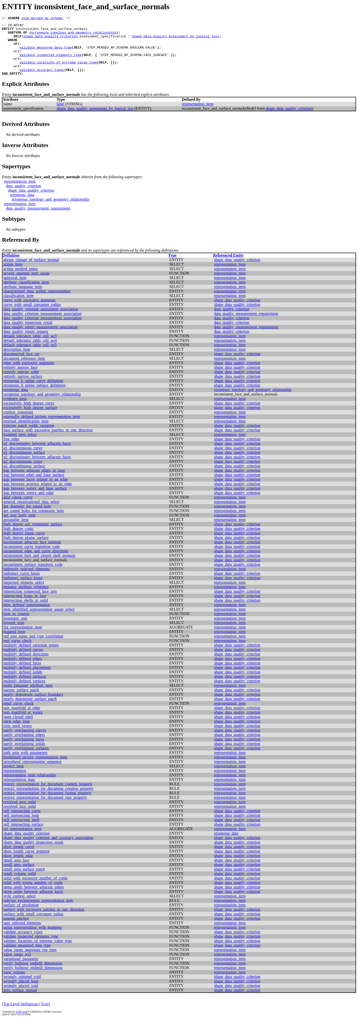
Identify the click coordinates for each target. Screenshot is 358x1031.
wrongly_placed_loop (20, 992)
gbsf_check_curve (17, 508)
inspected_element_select (23, 593)
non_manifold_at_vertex (23, 723)
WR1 (16, 49)
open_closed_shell (18, 728)
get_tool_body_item (19, 526)
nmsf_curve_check (18, 714)
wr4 (16, 75)
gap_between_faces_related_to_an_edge (35, 490)
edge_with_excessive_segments (28, 374)
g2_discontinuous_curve (22, 472)
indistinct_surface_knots (22, 589)
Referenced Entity (228, 266)
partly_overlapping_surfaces (26, 759)
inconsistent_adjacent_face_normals (32, 553)
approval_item (14, 289)
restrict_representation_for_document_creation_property (48, 800)
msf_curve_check (17, 652)
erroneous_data (22, 206)
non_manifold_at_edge (21, 719)
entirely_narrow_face (20, 378)
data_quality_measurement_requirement (38, 219)
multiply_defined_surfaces (24, 688)
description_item (16, 360)
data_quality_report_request (25, 343)
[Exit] (45, 1015)
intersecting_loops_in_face (24, 607)
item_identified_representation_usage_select (38, 620)
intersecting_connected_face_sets (30, 602)
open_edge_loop (16, 732)
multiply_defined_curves (23, 661)
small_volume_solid (19, 885)
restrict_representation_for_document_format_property (47, 804)
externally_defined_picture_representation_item (41, 428)
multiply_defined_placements (27, 679)
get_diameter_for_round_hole (27, 517)
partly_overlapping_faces (23, 750)
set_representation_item (22, 840)
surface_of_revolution (21, 916)
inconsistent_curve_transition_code (31, 558)
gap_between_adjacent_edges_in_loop (34, 481)
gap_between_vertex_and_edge (28, 504)
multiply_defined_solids (22, 683)
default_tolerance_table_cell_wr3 (30, 347)
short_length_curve (18, 858)
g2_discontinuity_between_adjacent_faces (37, 468)
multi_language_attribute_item (27, 696)
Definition (10, 266)
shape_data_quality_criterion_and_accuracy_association (48, 849)
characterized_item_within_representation (36, 302)
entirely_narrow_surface (22, 387)
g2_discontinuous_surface (24, 477)
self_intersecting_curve (22, 822)
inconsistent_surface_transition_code (32, 575)
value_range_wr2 (17, 965)
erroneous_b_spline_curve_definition (33, 392)
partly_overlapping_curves (24, 741)
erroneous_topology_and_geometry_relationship (73, 35)
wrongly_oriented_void (22, 988)
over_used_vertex (17, 737)
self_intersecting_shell (21, 831)
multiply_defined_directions (25, 665)
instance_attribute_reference (25, 598)
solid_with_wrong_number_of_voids (32, 894)
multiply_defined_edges (22, 670)
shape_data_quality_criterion (50, 40)
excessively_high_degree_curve (28, 414)
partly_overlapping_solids (24, 755)
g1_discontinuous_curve (22, 459)
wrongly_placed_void (20, 997)
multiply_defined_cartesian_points (31, 656)
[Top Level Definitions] (21, 1015)
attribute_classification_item (26, 293)
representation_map (19, 791)
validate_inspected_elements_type (50, 62)
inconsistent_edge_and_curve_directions (35, 562)
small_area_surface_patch (24, 880)
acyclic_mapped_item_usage (26, 284)
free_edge (11, 450)
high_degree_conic (18, 540)
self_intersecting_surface (23, 835)
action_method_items (20, 280)
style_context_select (19, 907)
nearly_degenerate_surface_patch (30, 710)
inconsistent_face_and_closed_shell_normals (39, 567)
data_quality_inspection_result (27, 334)
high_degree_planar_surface (25, 549)
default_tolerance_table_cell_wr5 (30, 356)
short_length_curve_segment (26, 862)
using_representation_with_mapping (32, 938)
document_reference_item (24, 369)
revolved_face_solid (19, 817)
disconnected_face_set (21, 365)
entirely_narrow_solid (21, 383)
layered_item (13, 634)
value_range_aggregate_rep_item (29, 961)
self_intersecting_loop (21, 826)
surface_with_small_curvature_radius (33, 925)
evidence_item (15, 410)
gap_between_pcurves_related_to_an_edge (37, 495)
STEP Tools (22, 1023)
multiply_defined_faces (22, 674)
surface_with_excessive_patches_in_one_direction (43, 920)
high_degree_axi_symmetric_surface (32, 535)
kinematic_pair (15, 629)
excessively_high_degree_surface (30, 419)
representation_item (197, 115)
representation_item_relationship (29, 786)
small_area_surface (18, 876)
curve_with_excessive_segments (29, 311)
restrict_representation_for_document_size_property (45, 808)
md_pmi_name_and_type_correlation (33, 647)
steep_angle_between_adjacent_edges (33, 898)
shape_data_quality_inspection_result (33, 853)
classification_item (18, 307)
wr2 (16, 58)
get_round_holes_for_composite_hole (33, 522)
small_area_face (16, 871)
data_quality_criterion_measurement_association (42, 325)
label (60, 115)
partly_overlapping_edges (24, 746)
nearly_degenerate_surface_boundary (33, 705)
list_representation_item (22, 638)
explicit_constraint (18, 423)
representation (14, 782)
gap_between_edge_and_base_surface (33, 486)
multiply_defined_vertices (24, 692)
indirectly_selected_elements (26, 580)
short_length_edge (18, 867)
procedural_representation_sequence (32, 773)
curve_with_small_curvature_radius (32, 316)
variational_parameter (20, 970)
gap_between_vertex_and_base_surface (35, 499)
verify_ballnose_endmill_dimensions (32, 974)
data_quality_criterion (23, 197)
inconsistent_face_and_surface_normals (52, 31)
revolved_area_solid (19, 813)
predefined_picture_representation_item (35, 768)
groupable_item (15, 531)
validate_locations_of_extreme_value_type (58, 71)
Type (172, 266)
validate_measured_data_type (45, 53)
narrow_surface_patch (21, 701)
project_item (13, 777)
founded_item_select (20, 446)
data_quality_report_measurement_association (40, 338)
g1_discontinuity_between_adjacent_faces (37, 455)
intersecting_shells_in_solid (25, 611)
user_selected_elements (22, 934)
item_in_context (16, 625)
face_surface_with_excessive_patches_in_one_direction (48, 441)
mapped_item (14, 643)
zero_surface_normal (20, 1001)
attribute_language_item (22, 298)
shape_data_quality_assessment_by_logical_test (175, 40)
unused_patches (16, 929)
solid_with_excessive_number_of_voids (35, 889)
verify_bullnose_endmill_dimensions (33, 979)
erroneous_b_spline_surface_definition (34, 396)
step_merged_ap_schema (41, 18)
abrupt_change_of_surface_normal (31, 271)
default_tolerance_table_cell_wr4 (30, 351)
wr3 (16, 66)
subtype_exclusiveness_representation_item (38, 912)
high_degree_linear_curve (24, 544)
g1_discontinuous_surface (24, 463)
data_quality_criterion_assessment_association (40, 320)
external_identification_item (25, 432)
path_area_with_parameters (25, 764)
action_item (12, 275)
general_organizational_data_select (31, 513)
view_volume (14, 983)
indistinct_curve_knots (21, 584)
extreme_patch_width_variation (28, 437)
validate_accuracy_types (41, 80)
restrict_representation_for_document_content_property (47, 795)
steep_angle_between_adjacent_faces (33, 903)
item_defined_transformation (26, 616)
